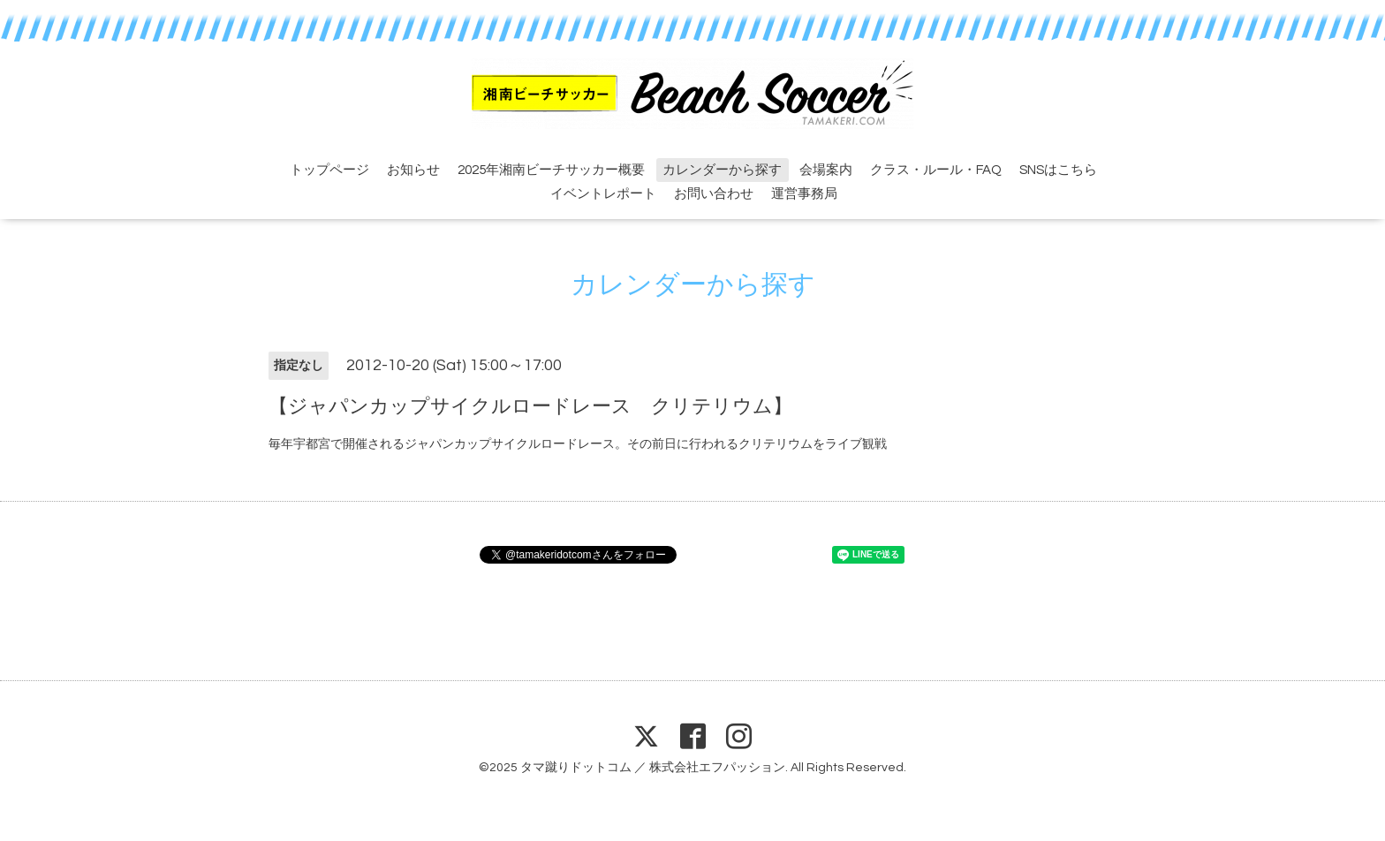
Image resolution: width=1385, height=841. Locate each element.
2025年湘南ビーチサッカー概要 (551, 170)
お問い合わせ (713, 194)
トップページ (329, 170)
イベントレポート (603, 194)
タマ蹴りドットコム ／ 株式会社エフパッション (652, 767)
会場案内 (825, 170)
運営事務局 (804, 194)
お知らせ (413, 170)
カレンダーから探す (722, 170)
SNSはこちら (1058, 170)
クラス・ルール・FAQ (936, 170)
